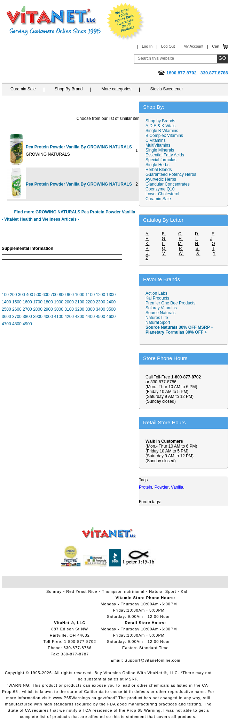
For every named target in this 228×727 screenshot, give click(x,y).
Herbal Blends (159, 169)
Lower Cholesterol (162, 193)
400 (29, 294)
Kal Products (157, 298)
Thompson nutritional (123, 591)
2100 (79, 302)
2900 (48, 309)
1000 (79, 294)
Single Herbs (158, 164)
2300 (100, 302)
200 (13, 294)
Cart (215, 46)
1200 (100, 294)
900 (70, 294)
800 (62, 294)
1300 (111, 294)
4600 (111, 316)
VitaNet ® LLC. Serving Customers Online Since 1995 (54, 20)
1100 (90, 294)
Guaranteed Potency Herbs (171, 174)
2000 (69, 302)
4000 (48, 316)
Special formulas (161, 159)
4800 (17, 323)
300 (21, 294)
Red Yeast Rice (81, 591)
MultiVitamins (158, 145)
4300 (79, 316)
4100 (58, 316)
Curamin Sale (23, 89)
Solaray (54, 591)
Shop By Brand (69, 89)
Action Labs (156, 293)
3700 (17, 316)
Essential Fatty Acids (165, 155)
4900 (27, 323)
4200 (69, 316)
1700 (37, 302)
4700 (6, 323)
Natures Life (157, 317)
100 (5, 294)
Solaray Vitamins (161, 307)
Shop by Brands (162, 121)
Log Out (168, 46)
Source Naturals (160, 312)
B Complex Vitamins (164, 135)
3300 (90, 309)
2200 (90, 302)
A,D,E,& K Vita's (160, 125)
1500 (17, 302)
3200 (79, 309)
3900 (37, 316)
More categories (116, 89)
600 (45, 294)
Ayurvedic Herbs (161, 179)
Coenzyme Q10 (160, 189)
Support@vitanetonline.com (152, 660)
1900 (58, 302)
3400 (100, 309)
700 (53, 294)
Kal (184, 591)
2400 (111, 302)
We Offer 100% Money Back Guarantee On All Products (126, 21)
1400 (6, 302)
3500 (111, 309)
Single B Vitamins (162, 130)
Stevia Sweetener (166, 89)
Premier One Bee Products (170, 303)
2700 (27, 309)
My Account (193, 46)
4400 (90, 316)
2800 (37, 309)
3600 (6, 316)
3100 (69, 309)
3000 (58, 309)
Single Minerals (160, 150)
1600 (27, 302)
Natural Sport (158, 322)
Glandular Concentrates (168, 184)
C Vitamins (156, 140)
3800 (27, 316)
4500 (100, 316)
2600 (17, 309)
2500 (6, 309)
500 (37, 294)
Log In (147, 46)
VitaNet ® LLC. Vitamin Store (109, 533)
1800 (48, 302)
